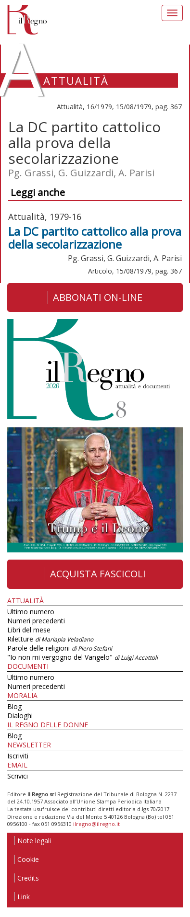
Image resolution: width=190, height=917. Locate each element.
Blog (14, 706)
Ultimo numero (30, 611)
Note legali (32, 840)
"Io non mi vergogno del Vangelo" (82, 657)
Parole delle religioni (59, 648)
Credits (26, 878)
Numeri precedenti (36, 620)
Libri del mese (29, 629)
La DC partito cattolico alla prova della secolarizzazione (94, 237)
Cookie (26, 859)
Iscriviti (17, 755)
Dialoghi (20, 715)
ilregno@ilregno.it (96, 823)
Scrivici (17, 775)
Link (22, 896)
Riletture (50, 638)
